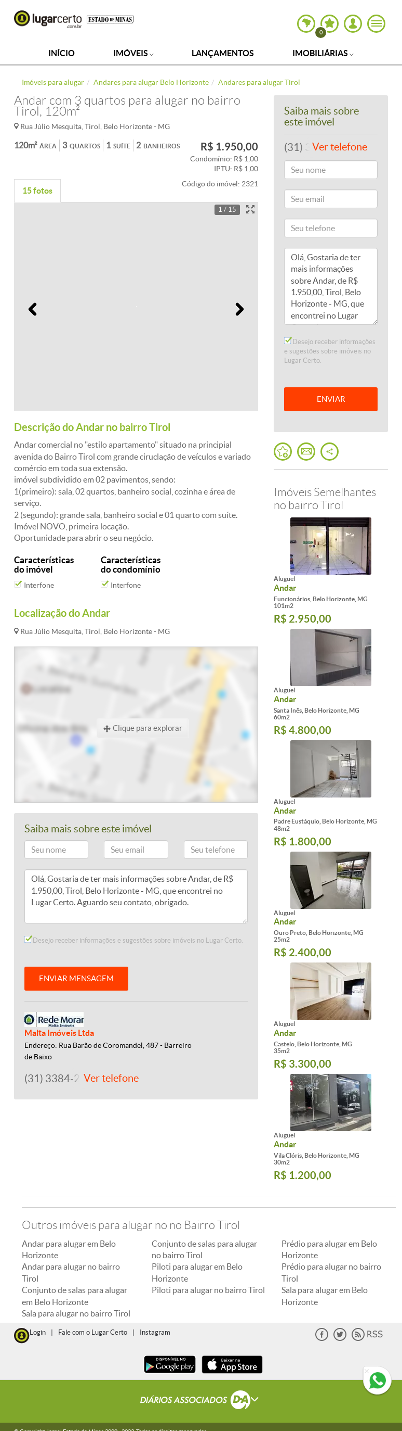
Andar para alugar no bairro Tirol (71, 1272)
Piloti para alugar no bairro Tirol (208, 1290)
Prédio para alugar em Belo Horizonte (329, 1249)
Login (38, 1332)
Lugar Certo (48, 19)
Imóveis (133, 53)
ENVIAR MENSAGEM (76, 978)
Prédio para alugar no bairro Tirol (331, 1272)
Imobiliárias (323, 53)
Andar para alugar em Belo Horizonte (69, 1249)
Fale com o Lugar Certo (92, 1332)
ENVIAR (331, 399)
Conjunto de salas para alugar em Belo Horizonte (74, 1295)
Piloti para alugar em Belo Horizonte (197, 1272)
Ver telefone (111, 1078)
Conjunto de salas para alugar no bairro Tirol (204, 1249)
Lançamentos (223, 53)
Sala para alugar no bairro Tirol (76, 1313)
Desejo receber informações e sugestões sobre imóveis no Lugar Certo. (133, 940)
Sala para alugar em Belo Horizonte (325, 1295)
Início (61, 53)
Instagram (155, 1332)
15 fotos (37, 190)
